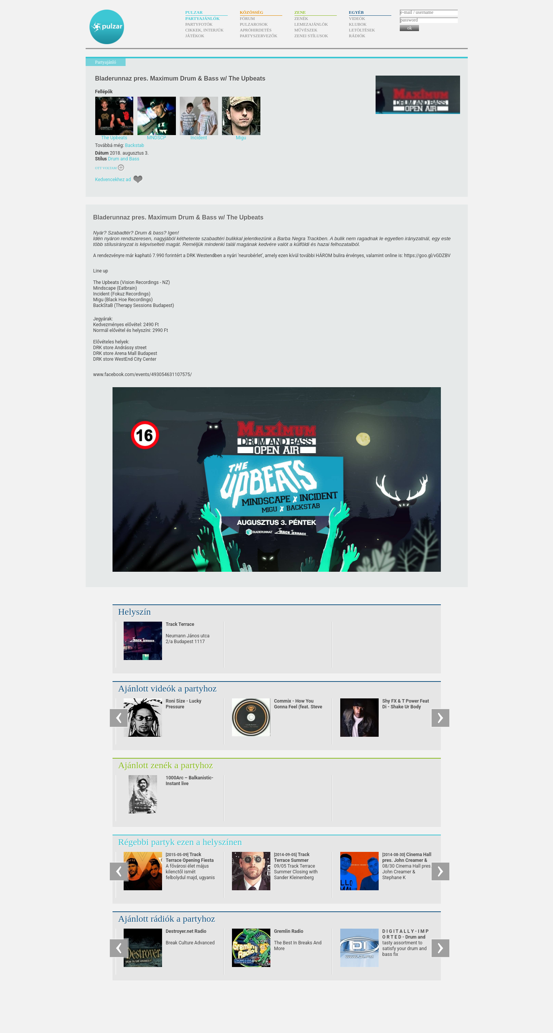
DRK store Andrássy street (120, 347)
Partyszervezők (259, 35)
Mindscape (104, 288)
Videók (357, 18)
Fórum (247, 18)
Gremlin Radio (288, 931)
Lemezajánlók (311, 24)
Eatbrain (127, 288)
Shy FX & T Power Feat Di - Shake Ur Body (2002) (405, 706)
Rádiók (357, 35)
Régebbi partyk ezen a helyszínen (180, 842)
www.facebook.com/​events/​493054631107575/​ (142, 374)
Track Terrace (180, 624)
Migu (98, 299)
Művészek (306, 30)
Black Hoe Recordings (128, 299)
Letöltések (362, 30)
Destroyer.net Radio (186, 931)
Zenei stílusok (311, 35)
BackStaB (103, 305)
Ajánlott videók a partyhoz (167, 688)
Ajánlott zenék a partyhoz (165, 765)
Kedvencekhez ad (113, 179)
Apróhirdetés (256, 30)
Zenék (301, 18)
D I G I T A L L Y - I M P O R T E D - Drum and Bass (405, 937)
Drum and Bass (123, 159)
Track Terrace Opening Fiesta (190, 860)
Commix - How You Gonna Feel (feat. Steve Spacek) (298, 706)
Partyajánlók (202, 18)
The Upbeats (106, 282)
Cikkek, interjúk (204, 30)
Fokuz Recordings (130, 294)
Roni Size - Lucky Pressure (184, 704)
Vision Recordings (140, 282)
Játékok (195, 35)
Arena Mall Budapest (135, 353)
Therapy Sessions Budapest (144, 305)
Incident (101, 294)
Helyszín (134, 612)
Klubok (358, 24)
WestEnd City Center (135, 359)
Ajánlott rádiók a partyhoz (166, 919)
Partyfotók (199, 24)
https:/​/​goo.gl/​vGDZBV (427, 255)
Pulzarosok (254, 24)
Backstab (134, 145)
